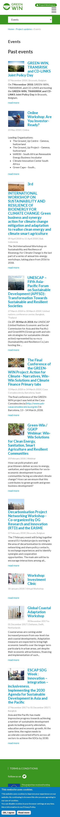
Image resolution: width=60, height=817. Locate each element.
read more (13, 102)
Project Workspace (47, 5)
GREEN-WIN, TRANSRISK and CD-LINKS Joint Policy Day (29, 69)
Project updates (24, 29)
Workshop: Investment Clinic (37, 579)
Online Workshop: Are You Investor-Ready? (40, 119)
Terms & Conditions (24, 768)
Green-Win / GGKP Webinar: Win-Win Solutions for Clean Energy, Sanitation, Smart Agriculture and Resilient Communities (29, 439)
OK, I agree (8, 815)
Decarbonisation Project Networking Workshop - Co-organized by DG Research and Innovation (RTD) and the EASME (28, 520)
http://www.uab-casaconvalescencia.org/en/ (26, 405)
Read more (23, 815)
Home (11, 29)
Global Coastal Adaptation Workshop (39, 612)
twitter (24, 776)
